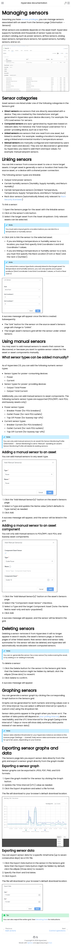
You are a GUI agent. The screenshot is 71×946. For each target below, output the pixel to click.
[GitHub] (34, 937)
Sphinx (30, 943)
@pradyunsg (42, 943)
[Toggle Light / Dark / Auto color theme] (65, 3)
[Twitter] (37, 937)
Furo (50, 943)
